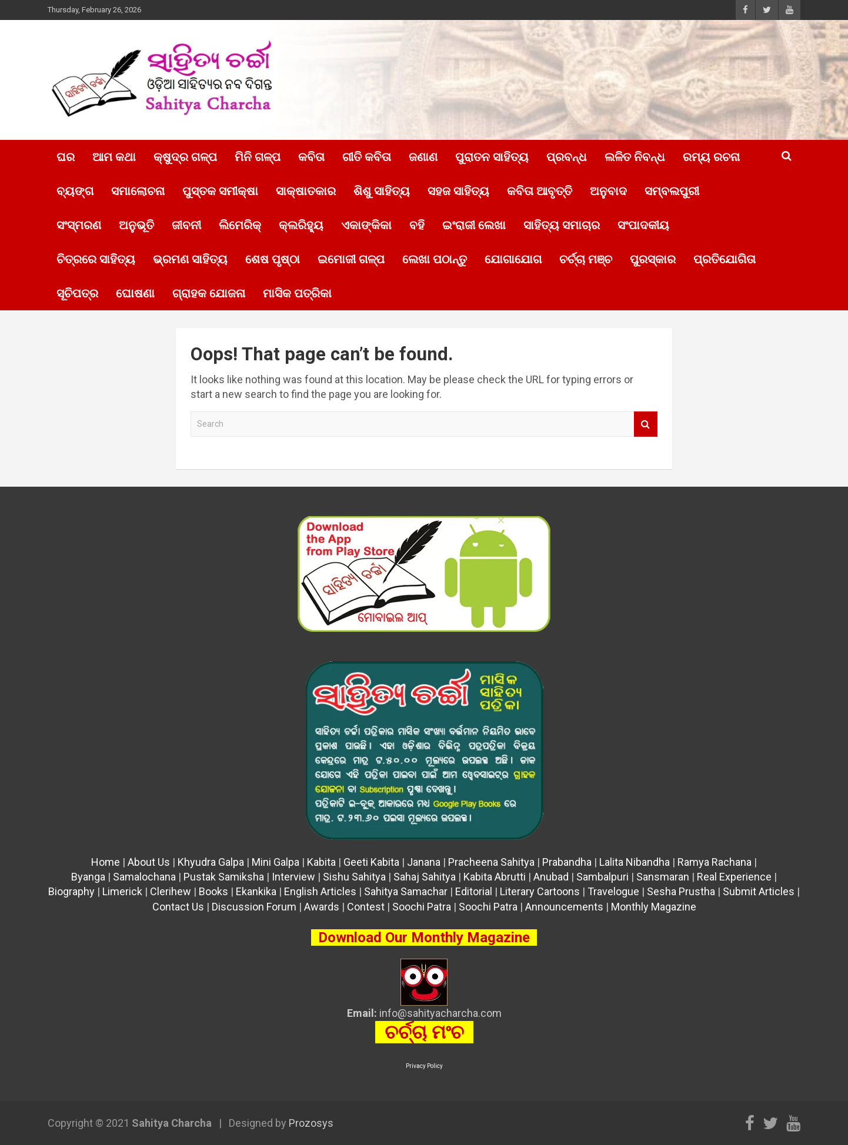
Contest (366, 906)
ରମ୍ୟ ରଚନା (711, 157)
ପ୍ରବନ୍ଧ (566, 157)
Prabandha (567, 862)
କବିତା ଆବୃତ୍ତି (539, 191)
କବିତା (311, 157)
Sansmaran (662, 877)
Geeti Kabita (371, 862)
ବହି (417, 225)
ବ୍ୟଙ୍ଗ (75, 191)
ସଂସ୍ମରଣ (78, 225)
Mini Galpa (275, 862)
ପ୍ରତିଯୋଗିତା (724, 259)
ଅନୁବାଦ (608, 191)
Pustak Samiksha (223, 877)
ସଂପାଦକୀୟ (643, 225)
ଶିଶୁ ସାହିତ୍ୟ (381, 191)
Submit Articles (758, 891)
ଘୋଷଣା (135, 293)
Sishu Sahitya (354, 877)
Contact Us (178, 906)
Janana (423, 862)
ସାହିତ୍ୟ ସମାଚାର (561, 225)
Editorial (473, 891)
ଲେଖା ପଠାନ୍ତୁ (434, 259)
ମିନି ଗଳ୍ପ (258, 157)
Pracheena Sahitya (491, 862)
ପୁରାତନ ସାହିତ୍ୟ (492, 157)
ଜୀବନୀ (186, 225)
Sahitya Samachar (406, 891)
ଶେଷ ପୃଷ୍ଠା (272, 259)
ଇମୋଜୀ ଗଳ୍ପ (351, 259)
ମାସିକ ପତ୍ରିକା (297, 293)
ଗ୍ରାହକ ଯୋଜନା (208, 293)
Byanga (88, 877)
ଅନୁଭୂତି (136, 225)
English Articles (320, 891)
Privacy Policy (424, 1066)
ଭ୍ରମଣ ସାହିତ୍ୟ (190, 259)
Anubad (551, 877)
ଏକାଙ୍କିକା (366, 225)
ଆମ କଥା (114, 157)
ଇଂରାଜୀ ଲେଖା (474, 225)
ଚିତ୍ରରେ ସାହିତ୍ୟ (95, 259)
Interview (293, 877)
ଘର (65, 157)
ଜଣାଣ (423, 157)
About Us (149, 862)
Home (105, 862)
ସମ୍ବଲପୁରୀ (672, 191)
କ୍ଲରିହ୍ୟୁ (301, 225)
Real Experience (734, 877)
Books (213, 891)
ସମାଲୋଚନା (138, 191)
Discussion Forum (254, 906)
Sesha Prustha (681, 891)
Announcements (564, 906)
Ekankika (256, 891)
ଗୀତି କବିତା (366, 157)
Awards (321, 906)
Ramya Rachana (714, 862)
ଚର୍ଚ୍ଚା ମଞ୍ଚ (585, 259)
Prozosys (311, 1123)
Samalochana (144, 877)
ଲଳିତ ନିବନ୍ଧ (635, 157)
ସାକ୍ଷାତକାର (306, 191)
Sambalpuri (602, 877)
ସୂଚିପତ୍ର (77, 293)
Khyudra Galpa (211, 862)
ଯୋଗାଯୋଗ (513, 259)
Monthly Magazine (653, 906)
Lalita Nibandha (634, 862)
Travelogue (613, 891)
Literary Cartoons (540, 891)
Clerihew (170, 891)
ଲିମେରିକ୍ (240, 225)
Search (645, 424)
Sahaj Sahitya (424, 877)
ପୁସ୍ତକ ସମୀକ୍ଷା (220, 191)
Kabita (321, 862)
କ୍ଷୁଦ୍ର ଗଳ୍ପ (185, 157)
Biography (71, 891)
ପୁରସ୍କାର (653, 259)
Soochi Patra (421, 906)
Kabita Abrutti (494, 877)
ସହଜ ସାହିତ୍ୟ (458, 191)
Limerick (122, 891)
